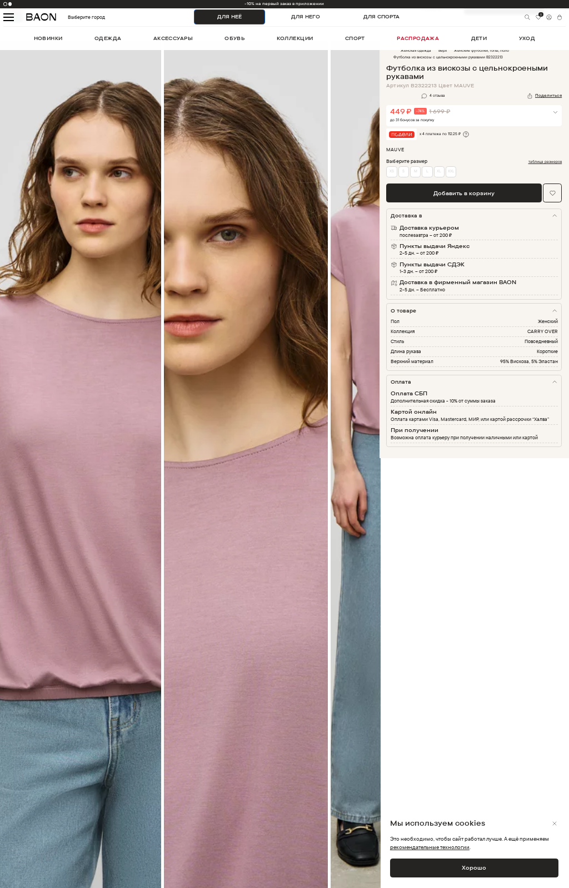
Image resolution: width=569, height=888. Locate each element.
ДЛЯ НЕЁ (229, 16)
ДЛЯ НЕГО (305, 16)
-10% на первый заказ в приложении (284, 3)
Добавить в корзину (464, 193)
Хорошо (474, 867)
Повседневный (541, 341)
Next (387, 471)
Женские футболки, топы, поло (481, 50)
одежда (108, 38)
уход (527, 38)
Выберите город (72, 17)
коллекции (295, 38)
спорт (355, 38)
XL (439, 170)
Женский (548, 321)
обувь (234, 38)
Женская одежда (416, 50)
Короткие (547, 351)
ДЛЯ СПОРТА (381, 16)
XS (392, 170)
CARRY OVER (542, 331)
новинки (48, 38)
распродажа (418, 38)
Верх (442, 50)
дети (479, 38)
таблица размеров (545, 162)
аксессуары (173, 38)
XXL (451, 170)
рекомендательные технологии (430, 847)
